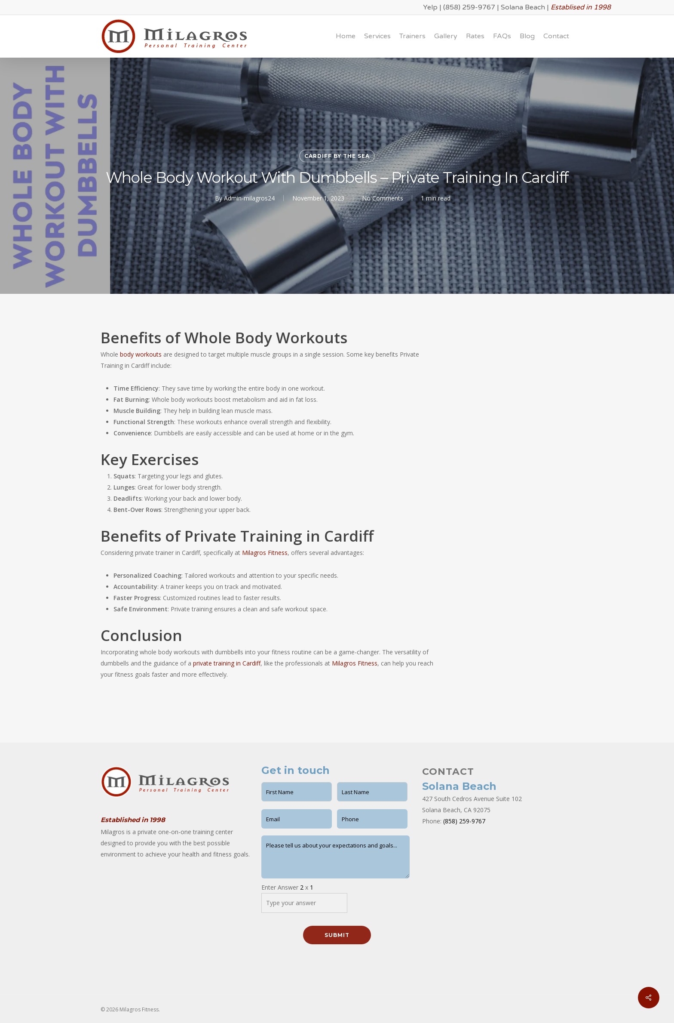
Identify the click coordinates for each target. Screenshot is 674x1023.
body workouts (141, 354)
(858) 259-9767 (469, 7)
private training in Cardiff (226, 663)
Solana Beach (523, 7)
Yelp (430, 7)
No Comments (382, 198)
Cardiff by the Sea (337, 156)
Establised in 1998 (581, 7)
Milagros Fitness (265, 552)
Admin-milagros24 (249, 198)
